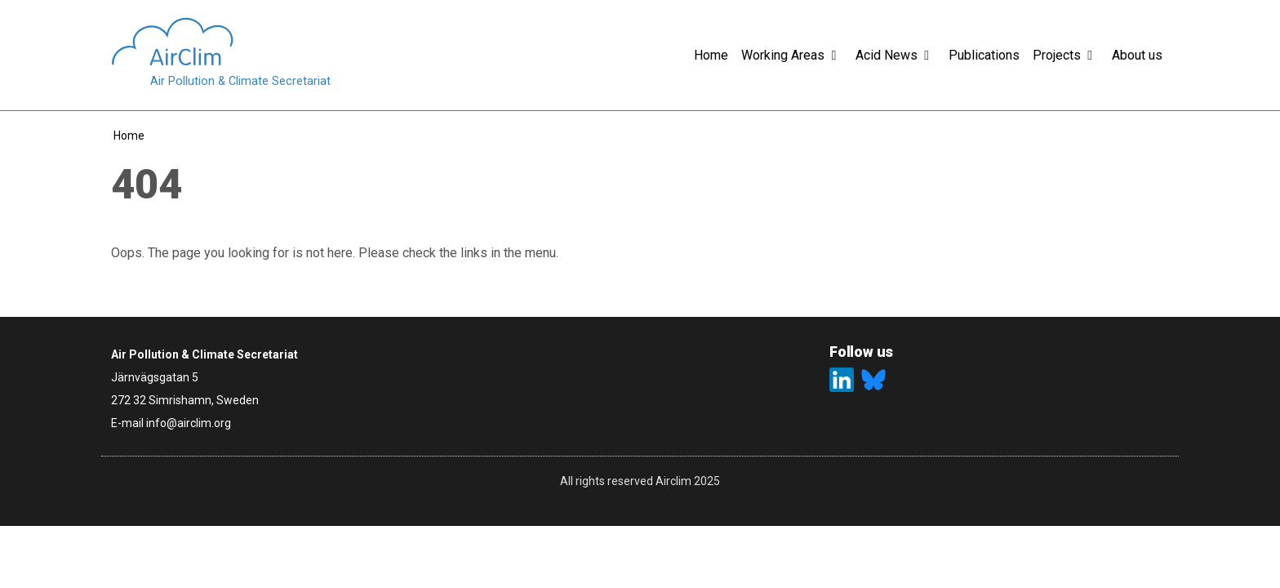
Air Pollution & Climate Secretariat (240, 81)
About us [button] (1137, 55)
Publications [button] (984, 55)
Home (128, 135)
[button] (840, 55)
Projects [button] (1057, 55)
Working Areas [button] (782, 55)
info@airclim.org (188, 423)
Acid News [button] (887, 55)
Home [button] (711, 55)
